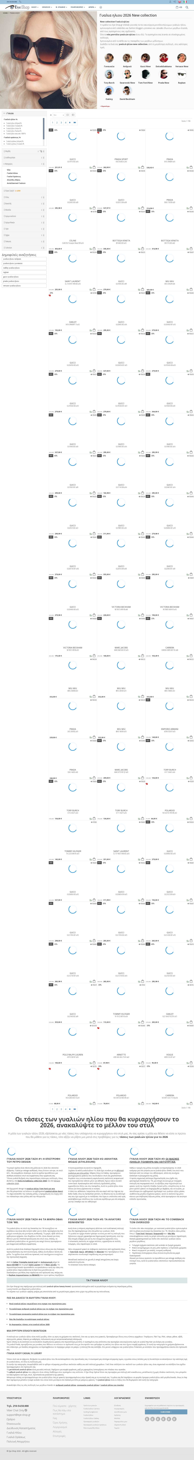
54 (14, 177)
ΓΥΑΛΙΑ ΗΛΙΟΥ (15, 13)
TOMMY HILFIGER (72, 851)
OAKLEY (72, 322)
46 (5, 174)
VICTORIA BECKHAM (121, 607)
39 (41, 167)
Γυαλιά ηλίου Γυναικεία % (14, 125)
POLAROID (170, 810)
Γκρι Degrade (13, 405)
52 (41, 174)
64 (35, 181)
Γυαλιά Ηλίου (12, 228)
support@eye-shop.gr (19, 1414)
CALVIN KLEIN (13, 332)
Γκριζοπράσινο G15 (16, 415)
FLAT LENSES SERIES (16, 511)
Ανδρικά (10, 276)
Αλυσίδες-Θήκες (13, 234)
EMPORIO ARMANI (169, 729)
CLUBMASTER (13, 458)
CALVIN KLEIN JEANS (16, 336)
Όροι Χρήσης (60, 1422)
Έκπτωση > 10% (14, 479)
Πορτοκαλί (12, 377)
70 (32, 184)
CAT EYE (10, 452)
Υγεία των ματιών (90, 1405)
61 (17, 181)
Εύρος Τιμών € (12, 251)
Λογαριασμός (119, 1409)
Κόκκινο (11, 384)
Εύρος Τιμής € (13, 245)
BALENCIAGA (12, 315)
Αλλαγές (57, 1431)
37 (29, 167)
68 (20, 184)
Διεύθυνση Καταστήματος (21, 1428)
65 (41, 181)
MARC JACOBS (121, 647)
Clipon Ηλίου (13, 399)
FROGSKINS (12, 515)
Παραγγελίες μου (120, 1421)
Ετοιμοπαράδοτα (14, 204)
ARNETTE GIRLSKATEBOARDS (20, 501)
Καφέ (10, 409)
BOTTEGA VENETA (15, 322)
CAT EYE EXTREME (15, 455)
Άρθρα (92, 7)
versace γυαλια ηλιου (12, 551)
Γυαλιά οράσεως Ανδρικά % (14, 141)
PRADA (170, 159)
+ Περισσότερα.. (105, 106)
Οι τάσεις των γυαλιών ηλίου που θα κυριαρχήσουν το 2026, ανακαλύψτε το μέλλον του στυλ (97, 1122)
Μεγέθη (7, 151)
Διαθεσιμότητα (10, 198)
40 (8, 171)
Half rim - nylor (13, 433)
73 (5, 187)
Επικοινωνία (13, 1423)
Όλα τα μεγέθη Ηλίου (91, 1428)
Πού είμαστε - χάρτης (64, 1406)
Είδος (7, 260)
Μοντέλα (8, 339)
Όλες (10, 476)
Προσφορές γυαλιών (91, 1421)
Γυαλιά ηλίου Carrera (91, 1409)
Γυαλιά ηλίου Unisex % (13, 128)
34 (11, 167)
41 (14, 171)
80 (29, 187)
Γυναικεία (11, 279)
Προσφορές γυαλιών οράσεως (95, 1425)
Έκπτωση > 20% (14, 483)
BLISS (9, 319)
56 (26, 177)
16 (18, 161)
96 (41, 187)
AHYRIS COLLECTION (16, 498)
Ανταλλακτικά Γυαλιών (16, 238)
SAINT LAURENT (73, 281)
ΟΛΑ (9, 157)
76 (17, 187)
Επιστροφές (59, 1436)
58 (38, 177)
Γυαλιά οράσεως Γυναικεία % (15, 144)
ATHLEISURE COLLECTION (18, 505)
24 (42, 161)
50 (29, 174)
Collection (8, 488)
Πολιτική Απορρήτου (18, 1441)
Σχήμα (7, 439)
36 (23, 167)
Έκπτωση (8, 470)
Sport (9, 273)
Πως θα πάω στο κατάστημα (62, 1412)
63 (29, 181)
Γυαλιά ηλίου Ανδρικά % (14, 123)
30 (26, 164)
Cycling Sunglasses (91, 1412)
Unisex (10, 269)
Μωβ (10, 374)
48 (17, 174)
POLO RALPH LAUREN (73, 1054)
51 (35, 174)
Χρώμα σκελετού (10, 358)
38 (35, 167)
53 (8, 177)
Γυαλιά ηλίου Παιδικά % (13, 131)
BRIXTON (11, 325)
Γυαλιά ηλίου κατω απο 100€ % (16, 133)
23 (36, 161)
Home (5, 13)
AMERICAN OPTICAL (15, 305)
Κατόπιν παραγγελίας (17, 207)
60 (11, 181)
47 (11, 174)
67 (14, 184)
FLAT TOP (11, 465)
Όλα (9, 211)
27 (8, 164)
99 (8, 191)
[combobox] (59, 115)
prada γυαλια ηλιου (11, 547)
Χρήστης (117, 1415)
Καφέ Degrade (14, 412)
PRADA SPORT (121, 159)
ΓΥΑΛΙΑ (10, 113)
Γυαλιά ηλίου (88, 1415)
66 (8, 184)
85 (35, 187)
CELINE (72, 240)
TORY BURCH (170, 769)
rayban (6, 538)
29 (20, 164)
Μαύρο (11, 381)
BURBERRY (12, 329)
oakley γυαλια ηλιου (11, 533)
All (8, 426)
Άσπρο (11, 367)
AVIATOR (10, 448)
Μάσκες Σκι (11, 286)
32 (38, 164)
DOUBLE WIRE (13, 462)
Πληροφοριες (78, 7)
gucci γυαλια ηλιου (11, 542)
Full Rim (10, 430)
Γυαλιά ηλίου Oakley (91, 1418)
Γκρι (10, 402)
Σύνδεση (117, 1405)
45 (38, 171)
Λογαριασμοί (60, 1427)
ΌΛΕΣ (9, 495)
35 (17, 167)
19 (24, 161)
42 (20, 171)
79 (23, 187)
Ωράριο (11, 1419)
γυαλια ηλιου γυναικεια (12, 529)
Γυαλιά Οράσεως (14, 231)
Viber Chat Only (17, 1410)
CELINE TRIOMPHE (15, 508)
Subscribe (166, 1412)
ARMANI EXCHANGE (15, 309)
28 (14, 164)
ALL (9, 364)
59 (5, 181)
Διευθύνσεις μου (120, 1412)
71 (38, 184)
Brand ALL (8, 296)
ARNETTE (11, 312)
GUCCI (73, 159)
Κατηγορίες (8, 218)
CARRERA (170, 647)
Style (7, 420)
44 (32, 171)
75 (11, 187)
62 (23, 181)
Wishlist (117, 1418)
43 (26, 171)
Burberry (10, 1181)
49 (23, 174)
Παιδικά (10, 283)
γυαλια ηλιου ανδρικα (12, 524)
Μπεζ (10, 371)
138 (14, 191)
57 (32, 177)
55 (20, 177)
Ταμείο (116, 1428)
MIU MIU (170, 281)
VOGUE (169, 1054)
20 (30, 161)
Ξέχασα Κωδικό (120, 1425)
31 (32, 164)
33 (5, 167)
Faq (55, 1418)
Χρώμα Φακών (10, 389)
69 (26, 184)
